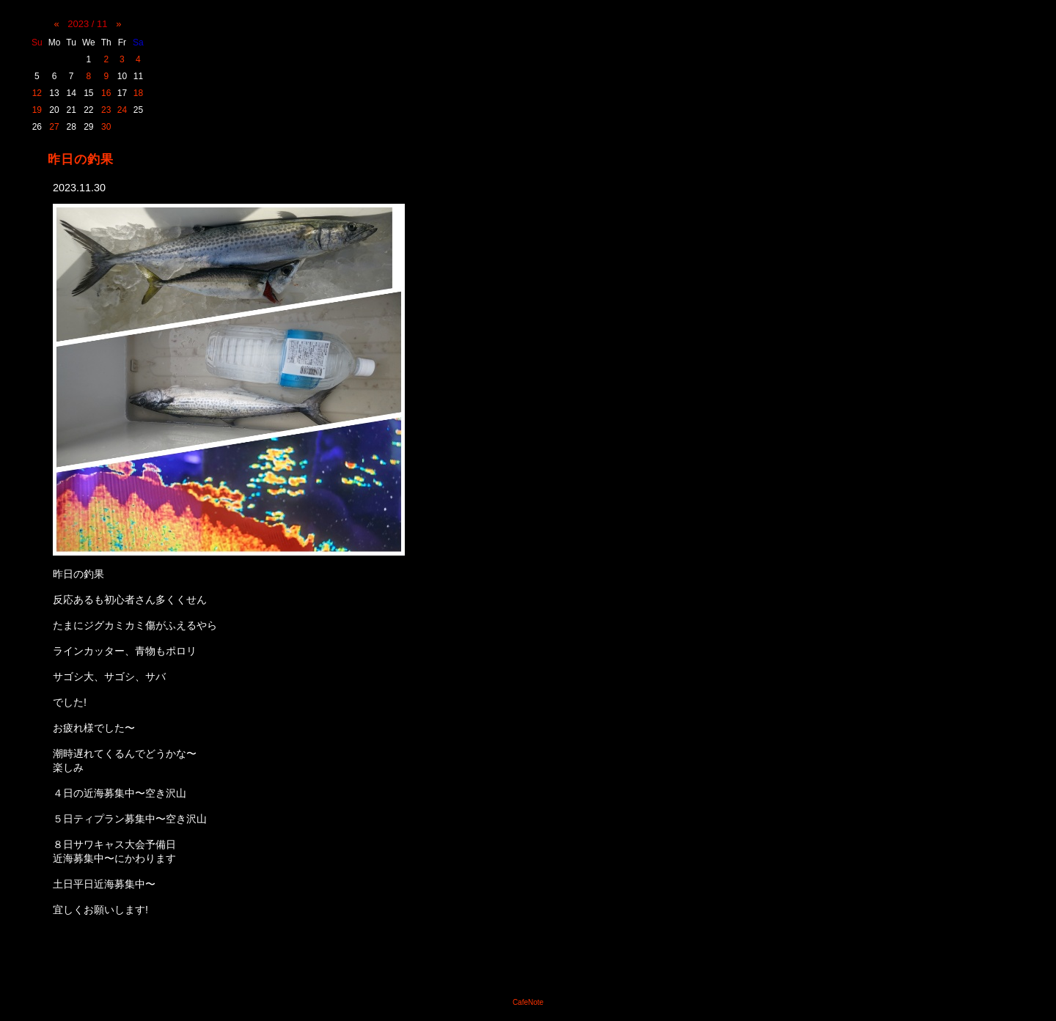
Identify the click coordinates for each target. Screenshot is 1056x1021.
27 (54, 127)
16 (106, 93)
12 (37, 93)
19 (37, 110)
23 (106, 110)
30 (106, 127)
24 (122, 110)
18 (138, 93)
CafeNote (528, 1002)
